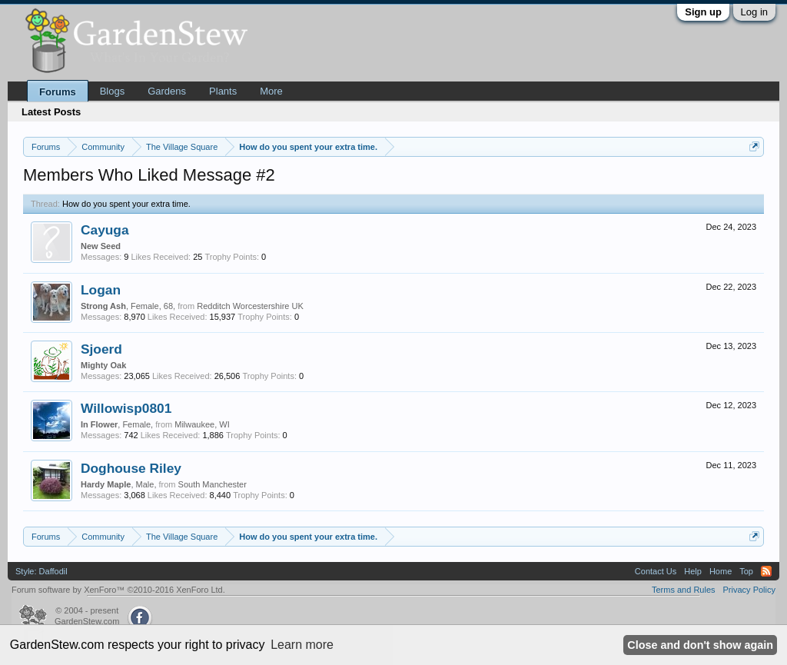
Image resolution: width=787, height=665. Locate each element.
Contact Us (655, 571)
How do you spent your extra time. (126, 203)
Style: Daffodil (41, 571)
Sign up (703, 12)
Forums (57, 92)
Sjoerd (101, 349)
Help (693, 571)
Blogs (112, 91)
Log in (754, 12)
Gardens (167, 91)
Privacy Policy (749, 589)
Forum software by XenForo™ (118, 589)
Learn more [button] (302, 644)
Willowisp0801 (126, 408)
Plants (223, 91)
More (271, 91)
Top (746, 571)
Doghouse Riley (131, 468)
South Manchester (212, 484)
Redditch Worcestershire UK (250, 306)
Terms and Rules (684, 589)
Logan (101, 290)
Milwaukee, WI (202, 424)
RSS (766, 571)
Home (720, 571)
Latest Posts (51, 112)
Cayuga (105, 230)
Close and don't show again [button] (700, 645)
